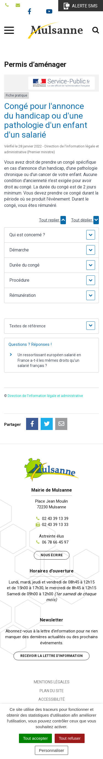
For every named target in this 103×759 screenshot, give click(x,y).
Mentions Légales (51, 682)
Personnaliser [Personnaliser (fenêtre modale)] (51, 750)
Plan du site (52, 691)
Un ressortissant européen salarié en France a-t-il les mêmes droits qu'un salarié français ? (49, 360)
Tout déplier (85, 220)
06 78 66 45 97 (55, 542)
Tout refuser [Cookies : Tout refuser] (69, 738)
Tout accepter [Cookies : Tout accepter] (35, 738)
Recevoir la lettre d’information (51, 656)
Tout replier (52, 220)
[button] (51, 235)
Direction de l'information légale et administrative (45, 396)
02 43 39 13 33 (55, 524)
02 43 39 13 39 (55, 518)
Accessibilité (51, 699)
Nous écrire (52, 555)
